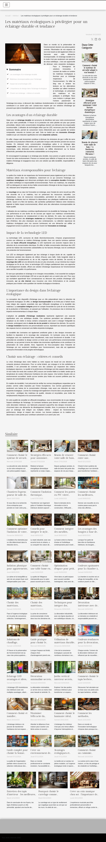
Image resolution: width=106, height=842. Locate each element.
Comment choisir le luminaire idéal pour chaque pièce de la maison (64, 718)
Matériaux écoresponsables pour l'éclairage (25, 79)
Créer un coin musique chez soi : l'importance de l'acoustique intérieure (83, 794)
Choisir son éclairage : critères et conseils (25, 93)
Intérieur (16, 16)
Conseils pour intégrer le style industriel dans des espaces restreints (41, 533)
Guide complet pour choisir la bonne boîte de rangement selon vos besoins (17, 755)
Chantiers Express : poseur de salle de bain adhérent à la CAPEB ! (17, 496)
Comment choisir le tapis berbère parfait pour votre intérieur (88, 681)
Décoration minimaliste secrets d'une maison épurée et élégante (41, 681)
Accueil (8, 16)
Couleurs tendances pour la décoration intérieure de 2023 (88, 642)
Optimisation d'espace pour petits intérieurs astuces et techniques (64, 570)
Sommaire (15, 69)
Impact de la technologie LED (20, 84)
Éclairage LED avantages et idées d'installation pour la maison (16, 681)
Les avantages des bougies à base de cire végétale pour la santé (87, 533)
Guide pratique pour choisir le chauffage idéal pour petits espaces (41, 644)
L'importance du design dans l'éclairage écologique (28, 88)
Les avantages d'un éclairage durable (23, 74)
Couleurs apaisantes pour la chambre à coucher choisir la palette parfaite (88, 570)
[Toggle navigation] (6, 4)
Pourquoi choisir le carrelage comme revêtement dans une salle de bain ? (52, 796)
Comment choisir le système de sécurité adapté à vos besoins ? (89, 69)
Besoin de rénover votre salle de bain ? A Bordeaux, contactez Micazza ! (90, 148)
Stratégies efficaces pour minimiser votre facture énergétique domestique (90, 106)
